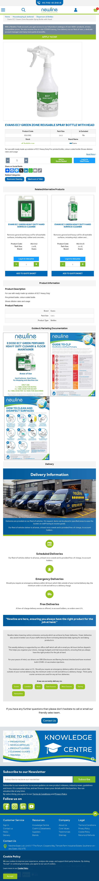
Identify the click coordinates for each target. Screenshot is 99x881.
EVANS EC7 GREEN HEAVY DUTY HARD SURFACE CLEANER (26, 225)
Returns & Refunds (86, 835)
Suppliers (36, 832)
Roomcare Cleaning (14, 179)
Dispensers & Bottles (44, 17)
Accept (10, 876)
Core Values (64, 828)
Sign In (6, 825)
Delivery (6, 835)
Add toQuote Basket (61, 160)
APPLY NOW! (49, 37)
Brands (35, 835)
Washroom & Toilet (35, 179)
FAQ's (5, 832)
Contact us (8, 828)
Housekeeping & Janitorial (23, 17)
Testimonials (64, 832)
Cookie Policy (84, 832)
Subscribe (84, 779)
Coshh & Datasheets (41, 828)
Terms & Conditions (41, 794)
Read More (91, 154)
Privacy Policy (61, 794)
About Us (63, 825)
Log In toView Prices (84, 160)
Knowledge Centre (40, 825)
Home (7, 17)
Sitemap (62, 835)
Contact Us (49, 720)
